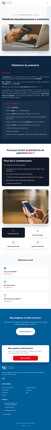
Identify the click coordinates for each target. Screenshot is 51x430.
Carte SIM (28, 390)
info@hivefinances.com (10, 410)
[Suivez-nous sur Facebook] (3, 378)
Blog (27, 392)
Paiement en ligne (30, 387)
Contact (4, 395)
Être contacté (25, 358)
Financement (5, 390)
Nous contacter (25, 331)
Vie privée (23, 425)
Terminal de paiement (7, 387)
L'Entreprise (5, 392)
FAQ (29, 425)
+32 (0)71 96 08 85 (9, 407)
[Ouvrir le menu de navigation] (47, 3)
